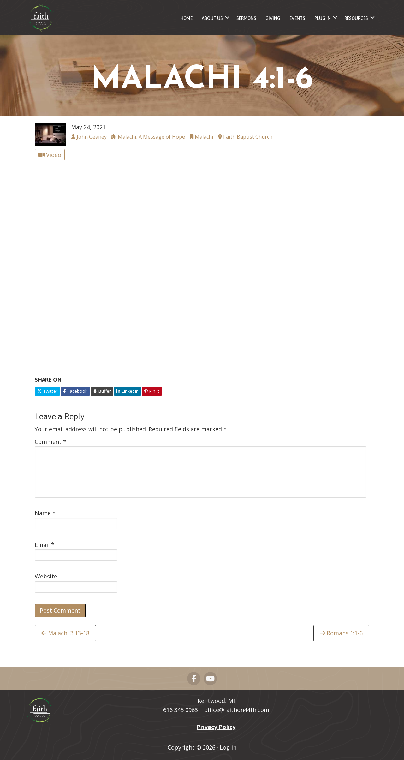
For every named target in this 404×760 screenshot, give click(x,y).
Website (46, 576)
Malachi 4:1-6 (202, 80)
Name (45, 513)
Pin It (151, 391)
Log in (228, 747)
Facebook (75, 391)
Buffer (102, 391)
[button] (227, 18)
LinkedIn (127, 391)
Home (186, 18)
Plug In (322, 18)
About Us (212, 18)
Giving (272, 18)
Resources (356, 18)
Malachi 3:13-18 (65, 633)
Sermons (246, 18)
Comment (50, 442)
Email (44, 544)
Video (49, 155)
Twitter (47, 391)
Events (297, 18)
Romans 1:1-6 (341, 633)
